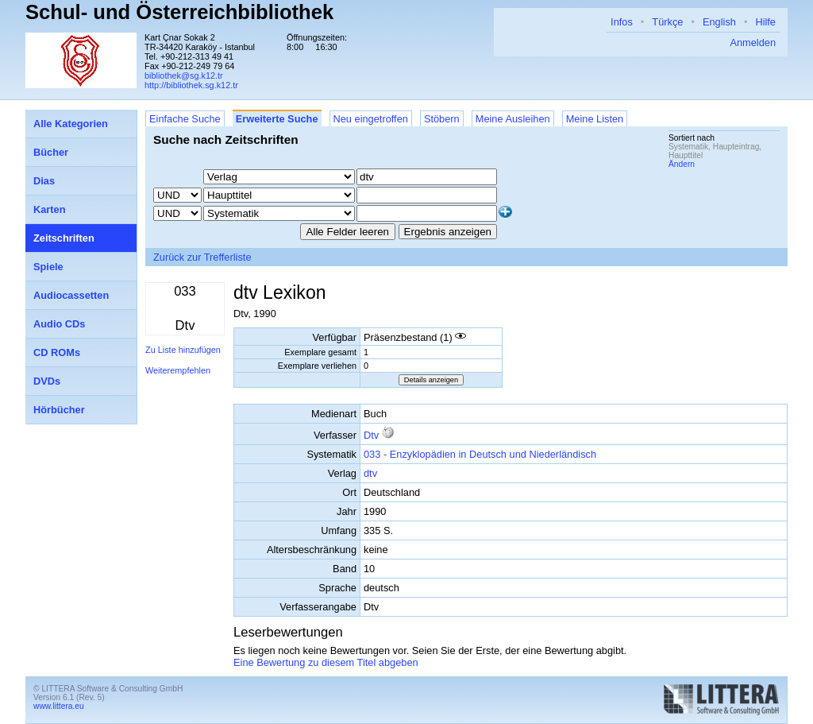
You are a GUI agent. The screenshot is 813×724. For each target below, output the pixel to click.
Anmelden (753, 42)
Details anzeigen (431, 380)
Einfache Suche (185, 119)
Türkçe (667, 22)
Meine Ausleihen (513, 119)
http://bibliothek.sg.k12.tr (191, 85)
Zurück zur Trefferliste (202, 257)
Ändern (682, 164)
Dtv (371, 435)
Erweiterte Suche (277, 119)
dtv (370, 473)
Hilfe (765, 22)
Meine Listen (595, 119)
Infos (622, 22)
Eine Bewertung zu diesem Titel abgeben (325, 662)
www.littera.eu (58, 706)
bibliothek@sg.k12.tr (183, 75)
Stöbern (442, 119)
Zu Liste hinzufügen (183, 349)
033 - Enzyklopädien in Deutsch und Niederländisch (480, 454)
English (719, 22)
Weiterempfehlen (177, 370)
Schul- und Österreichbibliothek (179, 12)
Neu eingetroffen (370, 119)
